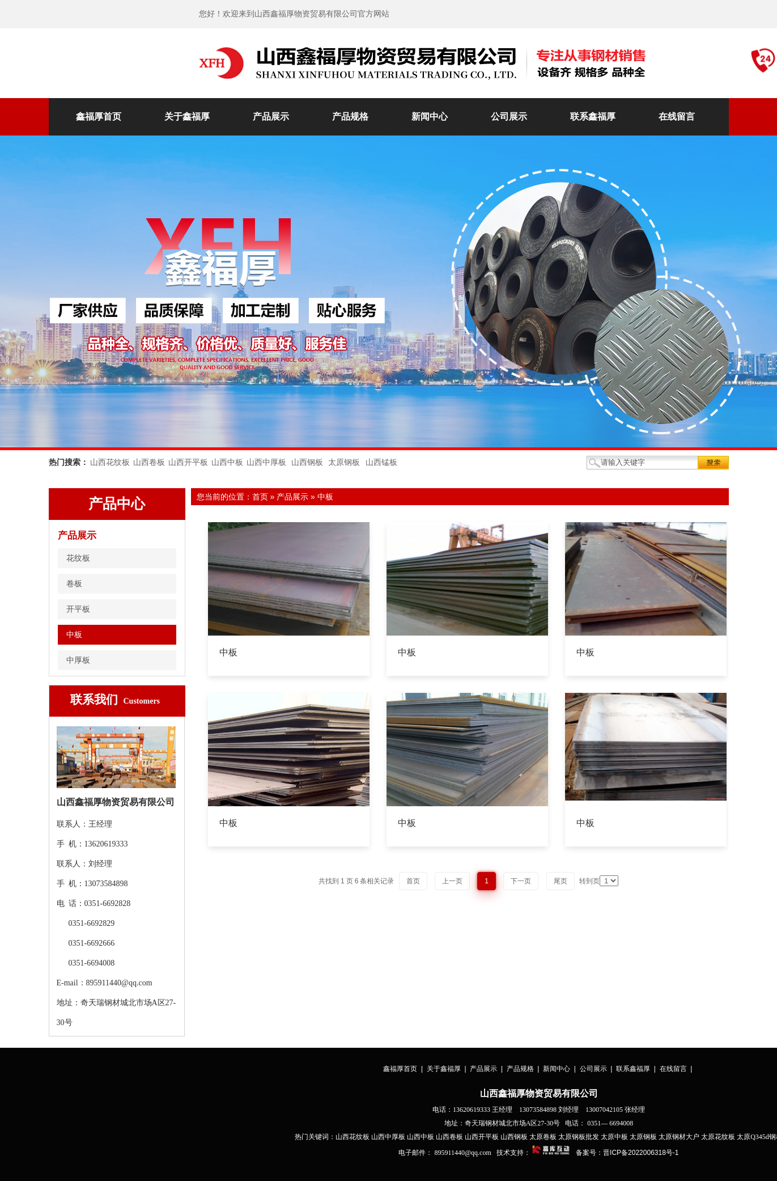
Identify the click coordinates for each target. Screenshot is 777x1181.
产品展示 (271, 116)
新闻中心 (429, 116)
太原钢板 (344, 462)
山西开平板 (188, 462)
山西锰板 (381, 462)
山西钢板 (307, 462)
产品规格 (350, 116)
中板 (325, 496)
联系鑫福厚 (592, 116)
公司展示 (509, 116)
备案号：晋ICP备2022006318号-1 (627, 1153)
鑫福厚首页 (98, 116)
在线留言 (677, 116)
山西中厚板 (266, 462)
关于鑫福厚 (187, 116)
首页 (260, 496)
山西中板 (227, 462)
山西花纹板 (110, 462)
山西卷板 (149, 462)
